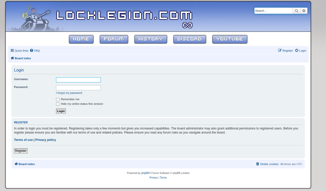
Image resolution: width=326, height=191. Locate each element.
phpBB (145, 173)
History (151, 39)
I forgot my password (69, 92)
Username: (21, 79)
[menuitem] (35, 51)
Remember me (67, 99)
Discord (190, 39)
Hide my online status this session (79, 103)
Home (81, 39)
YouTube (229, 39)
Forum (114, 39)
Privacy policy (45, 140)
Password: (21, 87)
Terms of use (23, 140)
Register (20, 151)
